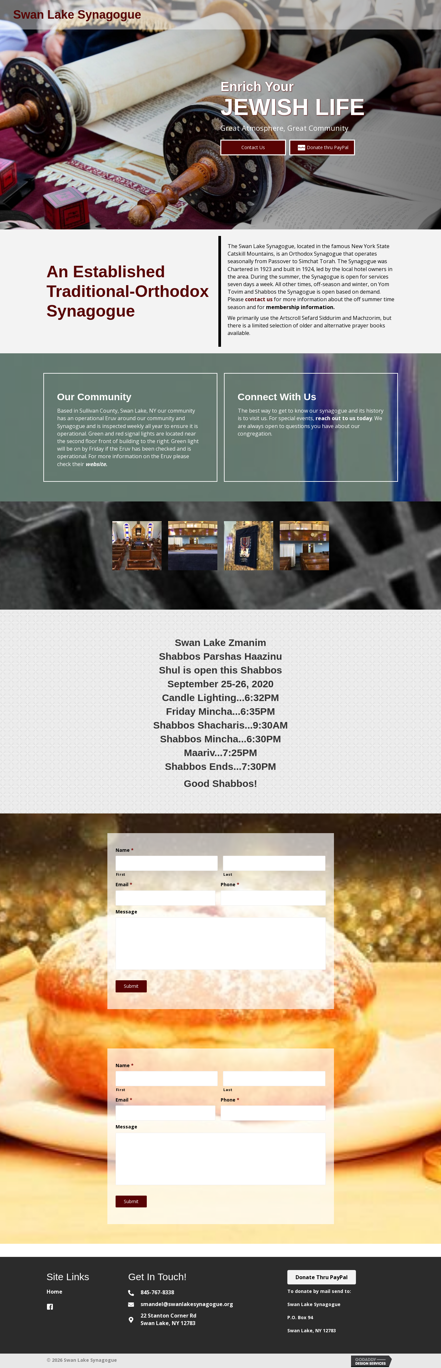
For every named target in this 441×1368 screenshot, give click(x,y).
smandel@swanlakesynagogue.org (187, 1304)
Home (54, 1291)
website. (96, 464)
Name (125, 850)
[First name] (167, 863)
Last (227, 874)
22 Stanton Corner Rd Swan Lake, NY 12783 (168, 1319)
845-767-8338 (157, 1292)
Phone (230, 885)
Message (126, 912)
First (120, 874)
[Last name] (274, 863)
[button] (253, 147)
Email (124, 885)
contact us (259, 299)
